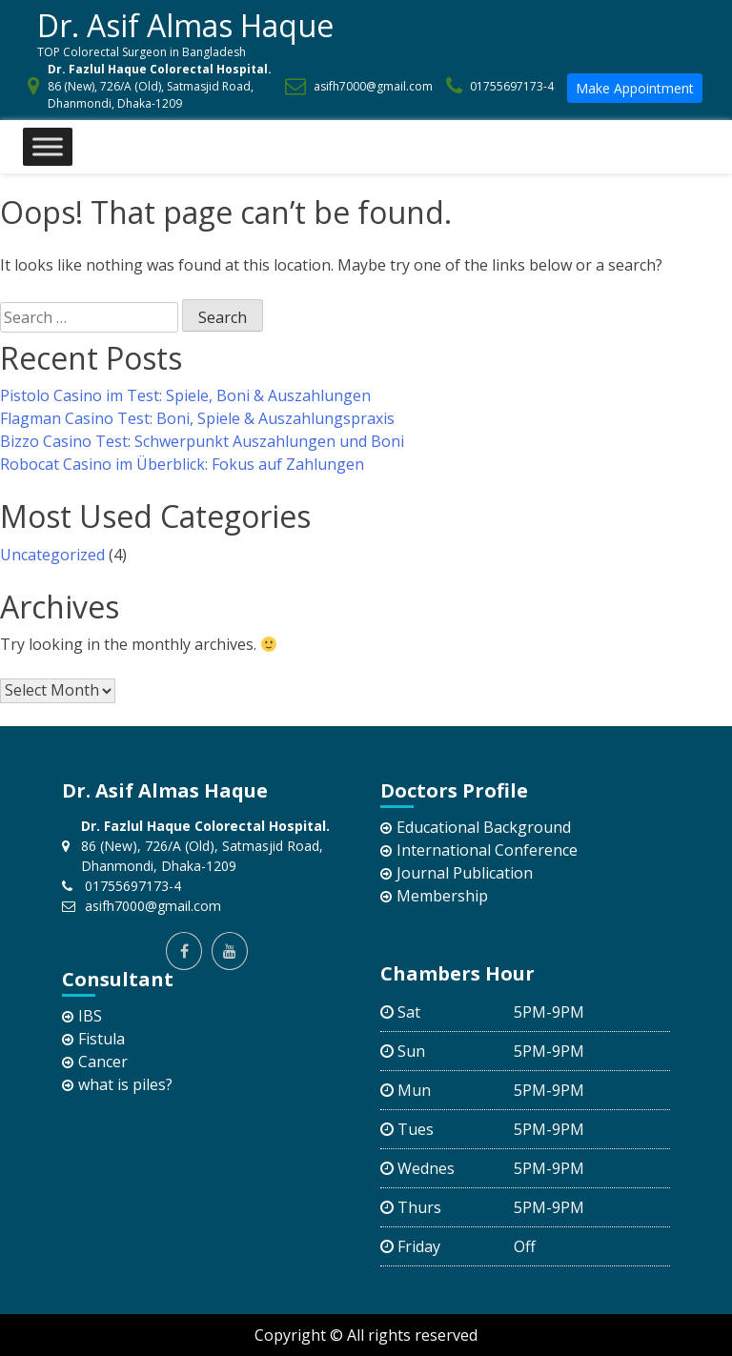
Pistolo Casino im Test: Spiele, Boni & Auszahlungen (185, 395)
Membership (442, 895)
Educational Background (483, 827)
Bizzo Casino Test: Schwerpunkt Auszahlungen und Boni (202, 441)
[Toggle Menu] (47, 147)
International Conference (487, 850)
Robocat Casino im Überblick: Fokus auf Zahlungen (182, 464)
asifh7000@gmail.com (373, 86)
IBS (90, 1015)
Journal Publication (464, 872)
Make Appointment (635, 88)
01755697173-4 (512, 86)
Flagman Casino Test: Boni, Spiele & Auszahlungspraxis (197, 418)
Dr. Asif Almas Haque (185, 25)
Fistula (101, 1038)
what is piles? (125, 1084)
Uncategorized (52, 554)
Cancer (103, 1061)
